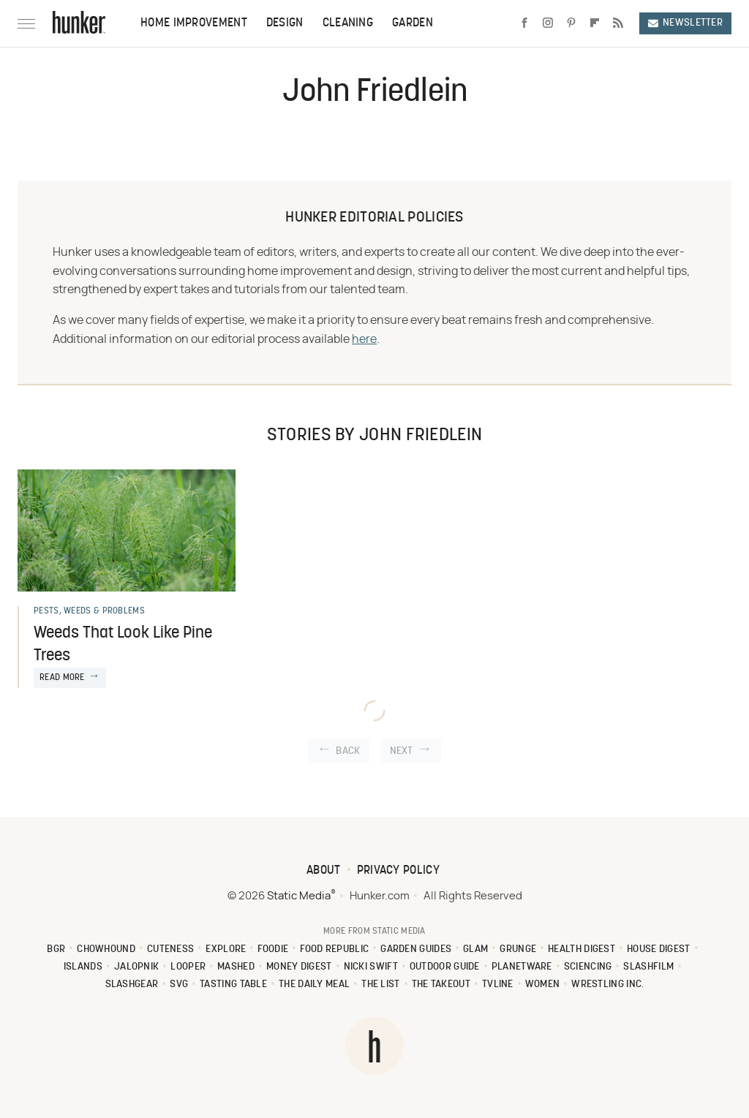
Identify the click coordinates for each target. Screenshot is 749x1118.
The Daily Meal (314, 984)
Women (542, 984)
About (323, 871)
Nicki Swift (371, 967)
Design (285, 23)
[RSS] (618, 23)
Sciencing (588, 967)
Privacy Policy (398, 871)
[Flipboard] (594, 23)
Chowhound (106, 949)
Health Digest (581, 949)
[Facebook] (524, 23)
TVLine (497, 984)
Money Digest (299, 967)
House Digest (658, 949)
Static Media (299, 896)
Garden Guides (415, 949)
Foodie (272, 949)
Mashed (236, 967)
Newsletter (685, 23)
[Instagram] (547, 23)
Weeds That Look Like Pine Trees (123, 645)
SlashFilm (648, 967)
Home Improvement (193, 23)
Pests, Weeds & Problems (89, 611)
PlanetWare (522, 967)
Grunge (518, 949)
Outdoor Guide (445, 967)
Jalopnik (136, 967)
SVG (179, 984)
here (364, 339)
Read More (62, 677)
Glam (475, 949)
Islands (83, 967)
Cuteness (170, 949)
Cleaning (348, 23)
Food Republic (334, 949)
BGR (56, 949)
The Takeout (441, 984)
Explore (226, 949)
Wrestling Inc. (607, 984)
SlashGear (132, 984)
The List (380, 984)
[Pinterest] (571, 23)
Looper (188, 967)
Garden (412, 23)
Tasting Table (233, 984)
